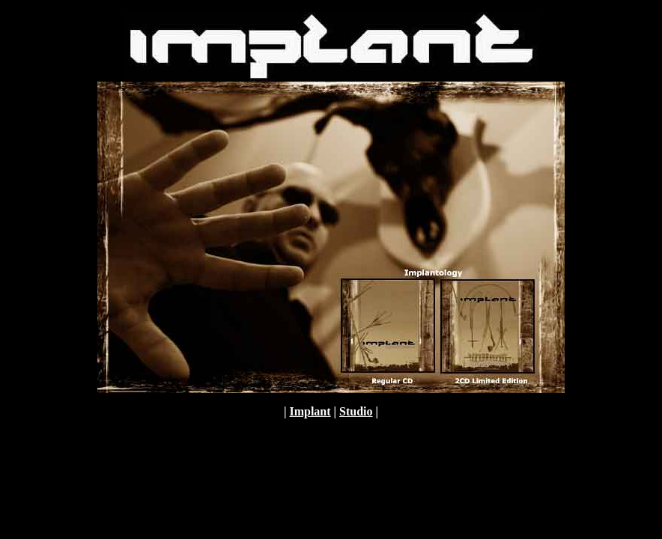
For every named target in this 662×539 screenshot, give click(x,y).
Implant (309, 411)
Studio (355, 411)
